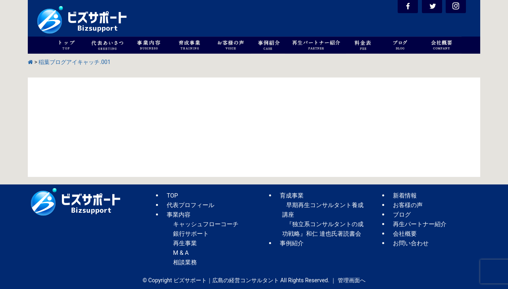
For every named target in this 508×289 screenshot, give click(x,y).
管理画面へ (352, 280)
